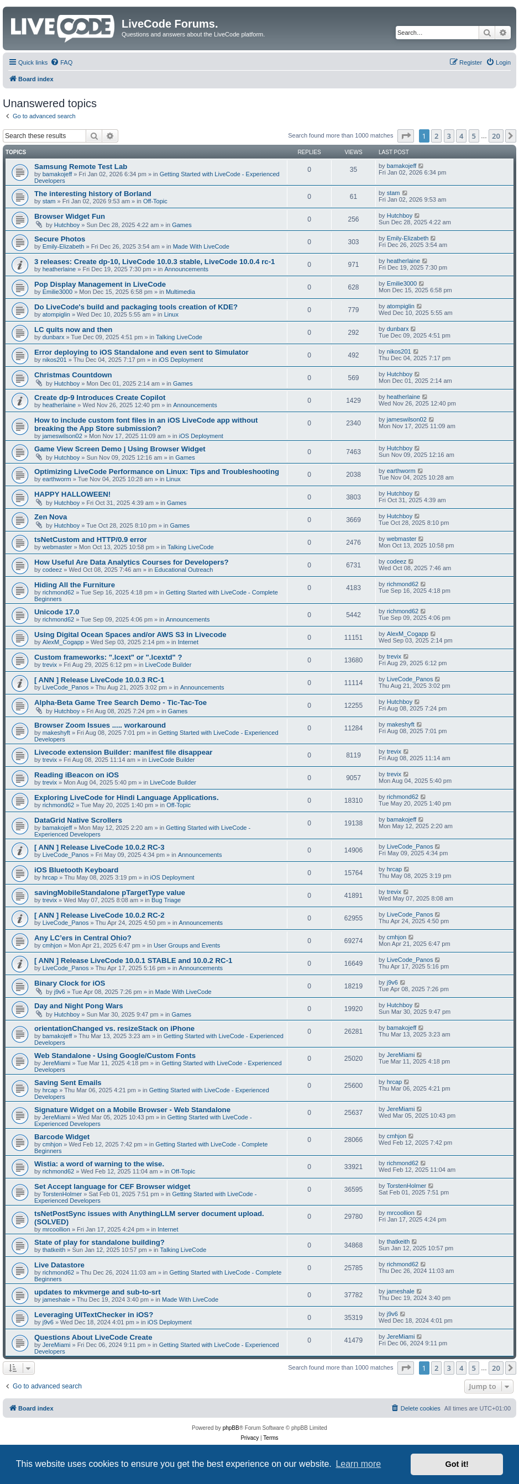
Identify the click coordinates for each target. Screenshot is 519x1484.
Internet (188, 642)
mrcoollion (56, 1229)
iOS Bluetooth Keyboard (76, 870)
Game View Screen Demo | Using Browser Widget (120, 449)
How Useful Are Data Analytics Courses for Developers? (131, 562)
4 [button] (461, 136)
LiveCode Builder (168, 664)
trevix (50, 664)
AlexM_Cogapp (63, 642)
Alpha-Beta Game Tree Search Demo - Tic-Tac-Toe (120, 702)
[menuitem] (61, 62)
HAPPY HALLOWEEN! (72, 494)
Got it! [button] (457, 1464)
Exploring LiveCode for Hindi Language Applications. (126, 797)
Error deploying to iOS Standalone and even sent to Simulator (141, 352)
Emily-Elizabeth (64, 246)
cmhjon (52, 945)
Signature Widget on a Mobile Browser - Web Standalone (132, 1110)
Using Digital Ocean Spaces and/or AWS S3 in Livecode (130, 634)
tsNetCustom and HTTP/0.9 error (90, 539)
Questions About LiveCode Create (93, 1337)
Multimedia (180, 291)
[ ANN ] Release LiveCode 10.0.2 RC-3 (99, 847)
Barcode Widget (62, 1137)
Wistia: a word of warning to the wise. (99, 1164)
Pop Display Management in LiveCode (100, 284)
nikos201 (55, 359)
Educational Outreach (184, 569)
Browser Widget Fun (69, 216)
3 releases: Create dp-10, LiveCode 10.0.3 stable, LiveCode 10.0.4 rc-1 (154, 261)
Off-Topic (155, 201)
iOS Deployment (181, 359)
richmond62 (58, 592)
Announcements (186, 269)
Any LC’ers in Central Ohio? (83, 938)
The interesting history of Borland (92, 194)
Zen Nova (50, 517)
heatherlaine (59, 269)
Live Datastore (59, 1265)
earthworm (57, 479)
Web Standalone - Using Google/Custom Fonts (115, 1055)
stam (49, 201)
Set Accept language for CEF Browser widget (112, 1186)
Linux (171, 314)
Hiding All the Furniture (74, 585)
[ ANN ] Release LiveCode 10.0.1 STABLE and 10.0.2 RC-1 (133, 960)
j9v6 (59, 991)
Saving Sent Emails (68, 1082)
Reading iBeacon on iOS (76, 775)
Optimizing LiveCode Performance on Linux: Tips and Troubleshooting (156, 471)
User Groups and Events (187, 945)
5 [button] (474, 136)
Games (181, 225)
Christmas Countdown (73, 375)
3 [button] (449, 136)
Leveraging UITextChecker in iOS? (93, 1315)
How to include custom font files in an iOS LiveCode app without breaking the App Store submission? (146, 424)
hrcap (50, 877)
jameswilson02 (62, 436)
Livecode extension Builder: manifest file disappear (123, 752)
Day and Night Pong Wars (78, 1006)
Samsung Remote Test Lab (80, 166)
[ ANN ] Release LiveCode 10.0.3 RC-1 (99, 680)
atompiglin (56, 314)
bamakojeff (57, 174)
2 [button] (436, 136)
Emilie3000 (57, 291)
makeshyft (56, 732)
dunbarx (54, 337)
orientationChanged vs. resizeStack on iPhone (114, 1028)
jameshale (56, 1299)
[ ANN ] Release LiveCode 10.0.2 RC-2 (99, 915)
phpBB (231, 1428)
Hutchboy (67, 225)
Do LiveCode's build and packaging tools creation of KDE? (136, 307)
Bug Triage (166, 900)
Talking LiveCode (179, 337)
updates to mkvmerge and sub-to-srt (97, 1292)
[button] (405, 136)
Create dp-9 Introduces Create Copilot (99, 397)
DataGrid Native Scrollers (78, 820)
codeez (52, 569)
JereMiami (57, 1063)
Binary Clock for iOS (69, 983)
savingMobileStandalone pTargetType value (109, 892)
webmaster (57, 547)
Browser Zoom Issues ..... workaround (100, 725)
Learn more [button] (358, 1464)
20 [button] (496, 136)
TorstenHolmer (62, 1194)
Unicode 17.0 (56, 612)
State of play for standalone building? (99, 1242)
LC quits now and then (73, 329)
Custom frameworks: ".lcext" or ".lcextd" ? (108, 657)
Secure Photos (59, 239)
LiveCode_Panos (66, 687)
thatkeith (54, 1249)
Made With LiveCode (201, 246)
